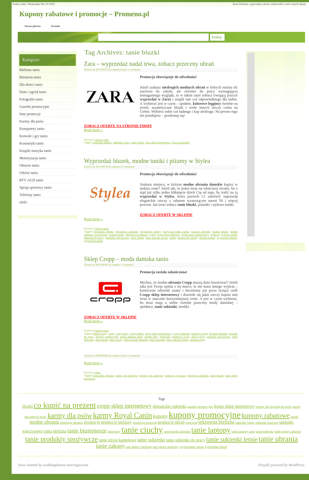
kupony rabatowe (265, 415)
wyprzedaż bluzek (227, 237)
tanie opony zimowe (287, 431)
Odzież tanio (102, 139)
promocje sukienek (198, 375)
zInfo (98, 372)
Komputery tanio (31, 129)
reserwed (191, 422)
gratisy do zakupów (126, 375)
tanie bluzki (137, 142)
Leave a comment (130, 69)
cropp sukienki (181, 333)
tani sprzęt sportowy (166, 446)
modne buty (151, 336)
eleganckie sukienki (127, 231)
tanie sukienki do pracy (185, 440)
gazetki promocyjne (200, 406)
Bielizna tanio (29, 70)
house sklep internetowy (234, 406)
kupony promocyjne (107, 336)
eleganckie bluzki (104, 231)
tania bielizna (55, 431)
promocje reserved (145, 422)
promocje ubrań (171, 422)
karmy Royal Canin (122, 415)
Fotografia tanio (31, 99)
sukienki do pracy (94, 237)
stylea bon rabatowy (168, 234)
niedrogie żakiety (102, 142)
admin (116, 69)
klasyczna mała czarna (176, 231)
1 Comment (126, 264)
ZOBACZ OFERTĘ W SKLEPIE (166, 215)
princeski (165, 336)
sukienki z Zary (121, 142)
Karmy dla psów (31, 121)
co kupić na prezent (65, 405)
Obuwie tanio (29, 165)
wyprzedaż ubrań (93, 240)
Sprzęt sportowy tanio (35, 187)
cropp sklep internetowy (158, 333)
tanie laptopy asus (243, 431)
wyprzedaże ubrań (192, 446)
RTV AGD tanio (31, 180)
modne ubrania (44, 422)
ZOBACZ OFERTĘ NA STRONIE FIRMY (118, 126)
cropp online (137, 333)
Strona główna (32, 26)
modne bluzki (220, 231)
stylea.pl (214, 234)
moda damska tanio (131, 336)
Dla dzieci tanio (30, 84)
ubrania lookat (207, 237)
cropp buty (122, 333)
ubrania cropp (197, 339)
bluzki (27, 406)
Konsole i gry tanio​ (33, 136)
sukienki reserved (266, 422)
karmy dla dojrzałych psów (274, 406)
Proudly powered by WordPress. (281, 465)
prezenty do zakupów (151, 375)
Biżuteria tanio (30, 77)
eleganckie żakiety (150, 231)
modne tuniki (116, 234)
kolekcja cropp (199, 333)
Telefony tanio (29, 195)
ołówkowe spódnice (137, 234)
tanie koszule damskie (136, 339)
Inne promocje (30, 114)
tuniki (172, 237)
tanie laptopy (210, 430)
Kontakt (55, 26)
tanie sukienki (157, 339)
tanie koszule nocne (156, 237)
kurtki (294, 416)
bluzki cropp (100, 333)
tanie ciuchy (116, 339)
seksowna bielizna (216, 422)
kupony (160, 416)
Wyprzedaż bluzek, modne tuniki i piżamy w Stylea (147, 160)
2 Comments (127, 166)
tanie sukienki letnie (177, 339)
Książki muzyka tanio (35, 151)
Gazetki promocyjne (34, 106)
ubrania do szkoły (187, 237)
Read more (93, 130)
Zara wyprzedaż (181, 142)
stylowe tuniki (229, 234)
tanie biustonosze (87, 430)
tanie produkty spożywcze (61, 439)
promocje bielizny (116, 422)
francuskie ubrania (103, 375)
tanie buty (114, 431)
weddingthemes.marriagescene (65, 465)
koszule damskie (200, 231)
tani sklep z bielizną (139, 446)
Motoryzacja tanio (32, 158)
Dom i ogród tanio (32, 92)
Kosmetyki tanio (31, 143)
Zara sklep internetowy (158, 142)
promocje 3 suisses (175, 375)
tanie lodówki (264, 431)
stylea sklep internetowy (195, 234)
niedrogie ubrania (71, 422)
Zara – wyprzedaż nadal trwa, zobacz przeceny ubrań (149, 63)
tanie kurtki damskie (177, 431)
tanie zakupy (110, 446)
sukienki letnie (244, 422)
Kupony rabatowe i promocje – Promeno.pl (84, 14)
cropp (112, 333)
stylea (152, 234)
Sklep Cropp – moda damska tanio (126, 258)
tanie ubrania (278, 439)
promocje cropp (180, 336)
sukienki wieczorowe (117, 237)
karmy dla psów (70, 415)
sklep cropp (197, 336)
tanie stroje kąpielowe (117, 440)
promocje (92, 422)
